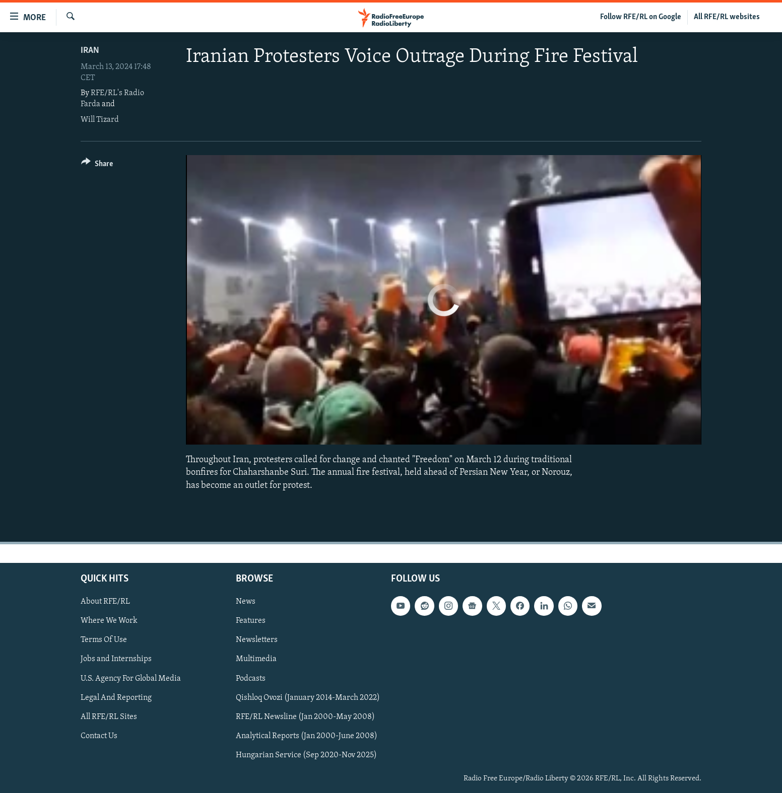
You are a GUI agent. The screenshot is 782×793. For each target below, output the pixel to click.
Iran (90, 50)
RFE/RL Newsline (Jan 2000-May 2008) (305, 716)
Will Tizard (100, 120)
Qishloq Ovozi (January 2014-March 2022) (308, 697)
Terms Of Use (104, 640)
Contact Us (99, 736)
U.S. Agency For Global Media (131, 678)
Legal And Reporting (116, 697)
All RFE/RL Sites (109, 716)
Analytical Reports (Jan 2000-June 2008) (306, 736)
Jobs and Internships (116, 659)
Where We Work (109, 621)
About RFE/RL (105, 602)
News (245, 602)
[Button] (97, 165)
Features (251, 621)
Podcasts (251, 678)
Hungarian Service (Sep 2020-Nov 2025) (306, 755)
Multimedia (256, 659)
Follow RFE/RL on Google (640, 17)
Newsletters (257, 640)
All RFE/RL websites (727, 17)
